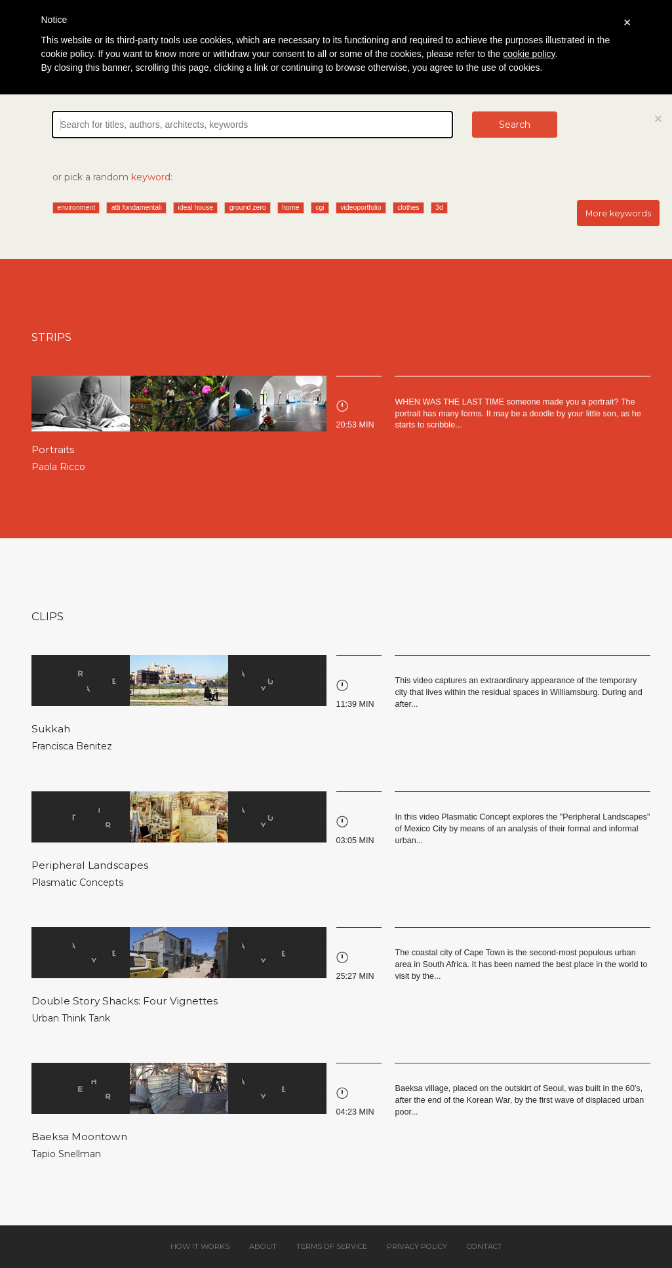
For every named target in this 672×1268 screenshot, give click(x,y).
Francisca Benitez (71, 746)
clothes (408, 207)
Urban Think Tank (70, 1018)
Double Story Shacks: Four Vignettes (124, 1001)
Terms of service (331, 1246)
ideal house (195, 207)
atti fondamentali (136, 207)
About (263, 1246)
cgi (319, 207)
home (290, 207)
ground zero (247, 207)
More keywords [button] (618, 213)
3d (439, 207)
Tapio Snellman (66, 1154)
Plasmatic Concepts (77, 882)
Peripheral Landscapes (89, 865)
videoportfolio (360, 207)
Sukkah (50, 729)
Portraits (52, 449)
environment (76, 207)
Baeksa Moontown (79, 1136)
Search (514, 124)
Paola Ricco (58, 467)
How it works (199, 1246)
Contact (484, 1246)
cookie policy (529, 54)
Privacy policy (417, 1246)
